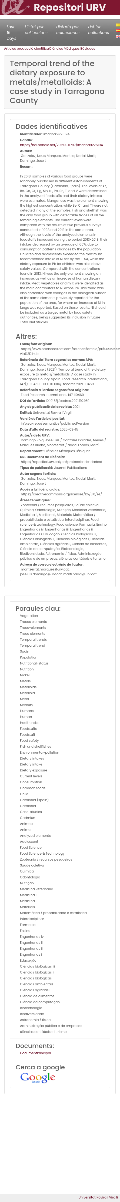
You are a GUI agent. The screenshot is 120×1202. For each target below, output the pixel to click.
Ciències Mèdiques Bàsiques (72, 48)
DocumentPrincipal (35, 1053)
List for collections (98, 29)
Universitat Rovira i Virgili (98, 1197)
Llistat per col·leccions (36, 29)
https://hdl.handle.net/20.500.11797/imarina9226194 (61, 145)
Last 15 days (11, 32)
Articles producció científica (26, 48)
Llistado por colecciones (67, 29)
